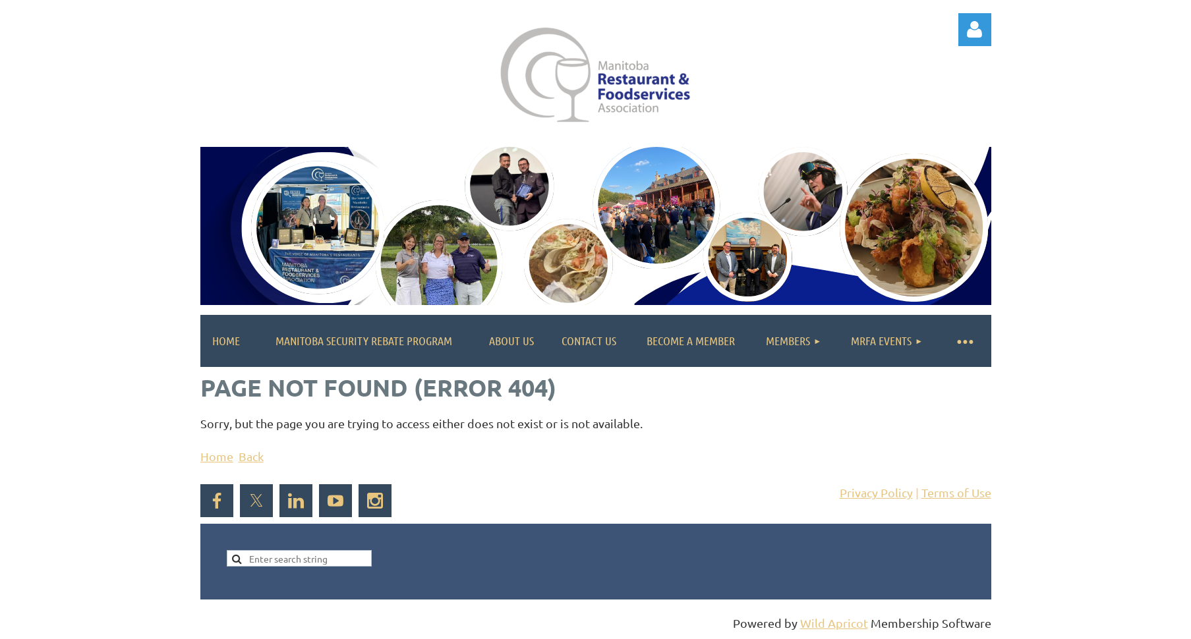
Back (251, 456)
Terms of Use (956, 492)
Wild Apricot (834, 623)
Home (216, 456)
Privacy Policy (876, 492)
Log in (974, 29)
